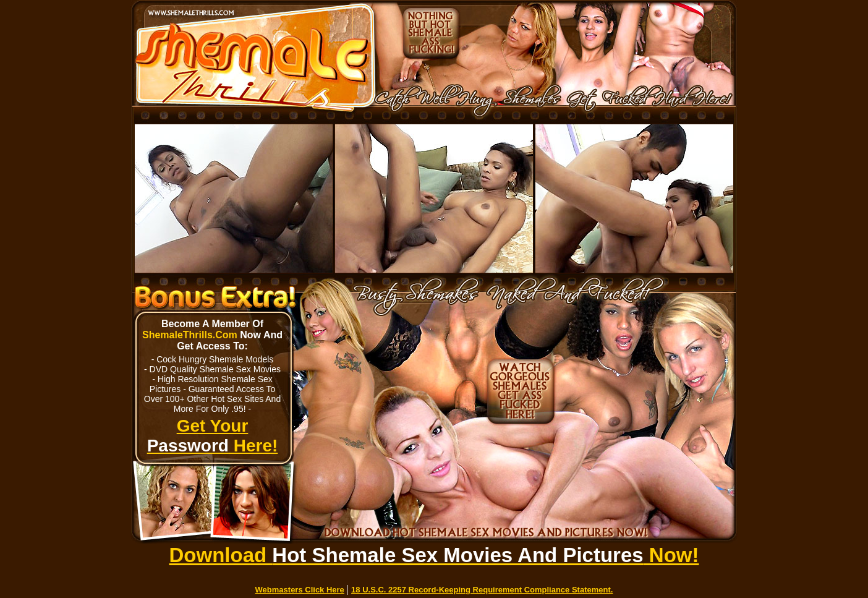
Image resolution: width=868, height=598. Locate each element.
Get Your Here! (212, 435)
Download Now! (434, 555)
